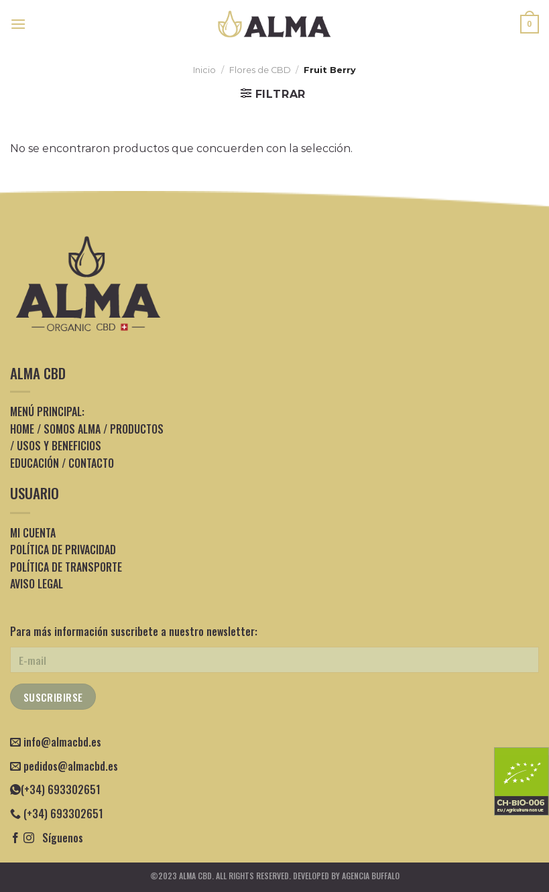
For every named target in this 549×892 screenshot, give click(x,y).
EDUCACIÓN (34, 463)
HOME (22, 429)
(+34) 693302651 (55, 789)
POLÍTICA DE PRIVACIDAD (63, 549)
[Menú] (18, 23)
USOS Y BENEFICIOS (59, 446)
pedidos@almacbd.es (70, 766)
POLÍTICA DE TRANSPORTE (66, 567)
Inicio (204, 70)
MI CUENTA (33, 533)
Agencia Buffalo (371, 875)
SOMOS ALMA (72, 429)
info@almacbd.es (62, 742)
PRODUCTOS (137, 429)
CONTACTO (91, 463)
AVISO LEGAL (36, 584)
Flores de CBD (260, 70)
